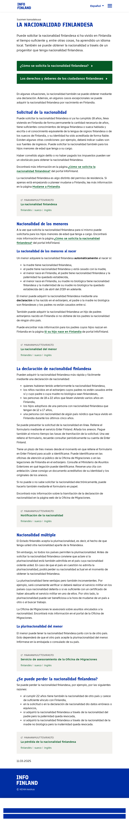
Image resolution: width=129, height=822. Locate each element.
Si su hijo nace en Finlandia (62, 331)
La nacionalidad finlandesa (39, 204)
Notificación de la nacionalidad (42, 515)
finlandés (26, 210)
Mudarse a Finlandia (46, 186)
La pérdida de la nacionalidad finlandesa (48, 741)
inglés (48, 210)
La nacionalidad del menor (39, 349)
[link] (24, 5)
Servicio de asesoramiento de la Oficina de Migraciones (59, 659)
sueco (37, 210)
